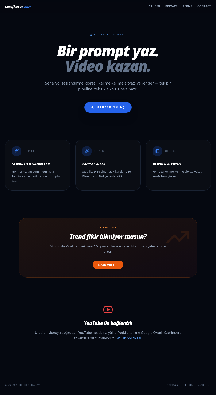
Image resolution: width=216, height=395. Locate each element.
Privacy (171, 6)
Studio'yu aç (108, 107)
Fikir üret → (108, 264)
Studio (154, 6)
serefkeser (18, 6)
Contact (204, 6)
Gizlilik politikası (128, 338)
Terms (187, 6)
